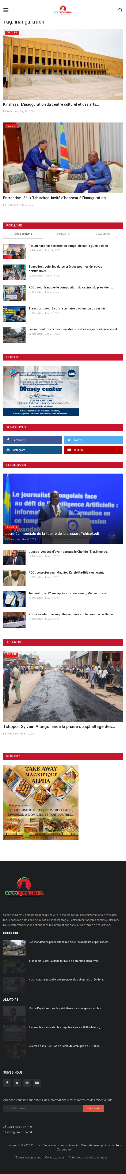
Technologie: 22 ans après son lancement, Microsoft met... (69, 593)
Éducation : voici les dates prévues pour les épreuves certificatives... (65, 269)
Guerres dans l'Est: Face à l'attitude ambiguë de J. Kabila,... (66, 1046)
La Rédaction (10, 111)
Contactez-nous (55, 1158)
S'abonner (93, 1108)
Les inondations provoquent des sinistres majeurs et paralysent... (74, 329)
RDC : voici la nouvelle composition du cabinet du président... (71, 287)
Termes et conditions (28, 1158)
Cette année (103, 234)
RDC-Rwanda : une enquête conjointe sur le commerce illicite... (72, 614)
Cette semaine (23, 234)
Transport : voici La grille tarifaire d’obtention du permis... (68, 308)
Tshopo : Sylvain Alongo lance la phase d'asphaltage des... (59, 726)
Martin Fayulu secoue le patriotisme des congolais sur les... (66, 1008)
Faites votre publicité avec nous (88, 1158)
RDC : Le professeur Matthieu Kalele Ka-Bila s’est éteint (66, 572)
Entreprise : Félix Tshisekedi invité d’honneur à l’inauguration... (55, 198)
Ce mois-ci (63, 234)
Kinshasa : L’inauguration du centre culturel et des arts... (51, 104)
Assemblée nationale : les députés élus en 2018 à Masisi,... (65, 1027)
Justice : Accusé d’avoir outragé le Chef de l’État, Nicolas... (69, 551)
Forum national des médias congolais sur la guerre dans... (69, 245)
